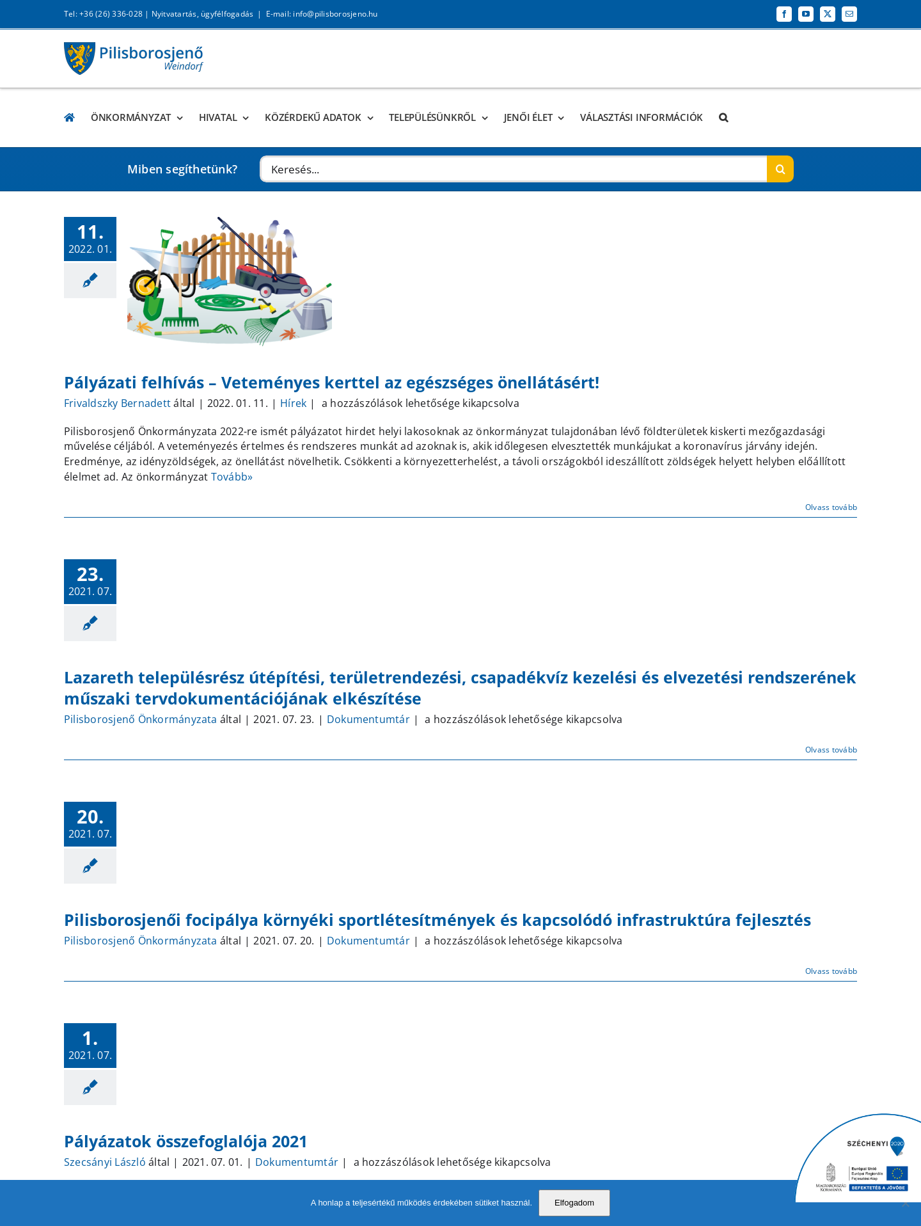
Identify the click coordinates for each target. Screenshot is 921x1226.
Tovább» (232, 477)
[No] (905, 1203)
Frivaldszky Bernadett (117, 403)
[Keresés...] (513, 168)
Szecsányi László (105, 1162)
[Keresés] (780, 168)
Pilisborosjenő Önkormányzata (140, 719)
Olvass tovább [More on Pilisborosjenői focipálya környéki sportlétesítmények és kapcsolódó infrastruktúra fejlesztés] (831, 971)
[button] (723, 117)
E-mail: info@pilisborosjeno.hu (322, 13)
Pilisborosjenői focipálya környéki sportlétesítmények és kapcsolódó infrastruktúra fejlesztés (437, 919)
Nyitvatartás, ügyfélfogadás (202, 13)
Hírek (293, 403)
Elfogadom (574, 1202)
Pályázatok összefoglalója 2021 (186, 1141)
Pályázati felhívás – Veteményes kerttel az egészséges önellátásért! (331, 382)
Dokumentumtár (368, 719)
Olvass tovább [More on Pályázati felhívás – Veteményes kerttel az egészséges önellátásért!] (831, 507)
